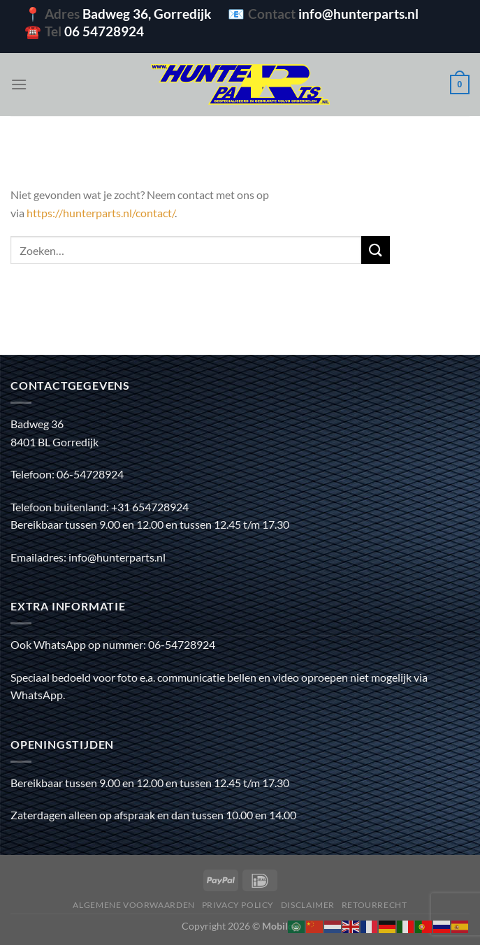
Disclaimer (308, 905)
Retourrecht (374, 905)
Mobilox (280, 926)
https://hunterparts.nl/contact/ (101, 212)
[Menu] (18, 84)
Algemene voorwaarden (133, 905)
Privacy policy (238, 905)
